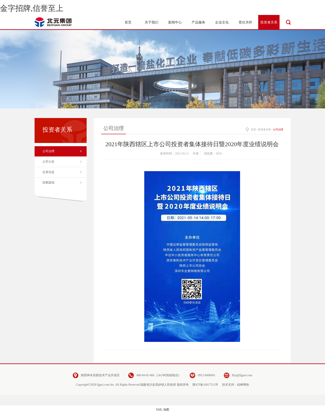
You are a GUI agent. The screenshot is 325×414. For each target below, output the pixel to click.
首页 (253, 129)
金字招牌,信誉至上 (31, 8)
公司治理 (48, 151)
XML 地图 (162, 409)
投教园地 (48, 182)
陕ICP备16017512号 (205, 384)
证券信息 (48, 172)
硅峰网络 (243, 384)
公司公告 (48, 161)
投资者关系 (264, 129)
